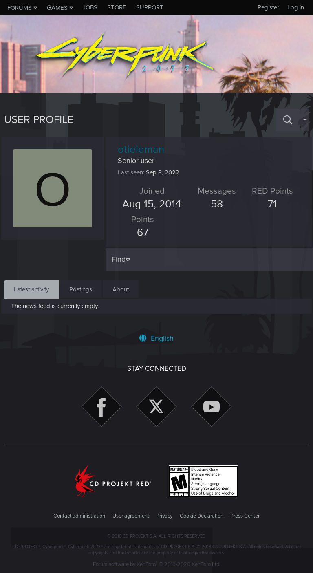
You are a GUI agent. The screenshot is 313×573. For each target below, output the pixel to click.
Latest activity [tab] (31, 289)
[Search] (288, 120)
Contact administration (79, 516)
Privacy (164, 516)
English (156, 338)
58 (216, 204)
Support (149, 7)
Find (121, 259)
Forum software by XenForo (156, 564)
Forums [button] (19, 7)
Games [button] (57, 7)
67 (145, 232)
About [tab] (120, 289)
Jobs (90, 7)
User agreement (130, 516)
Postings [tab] (80, 289)
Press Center (245, 516)
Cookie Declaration (201, 516)
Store (116, 7)
